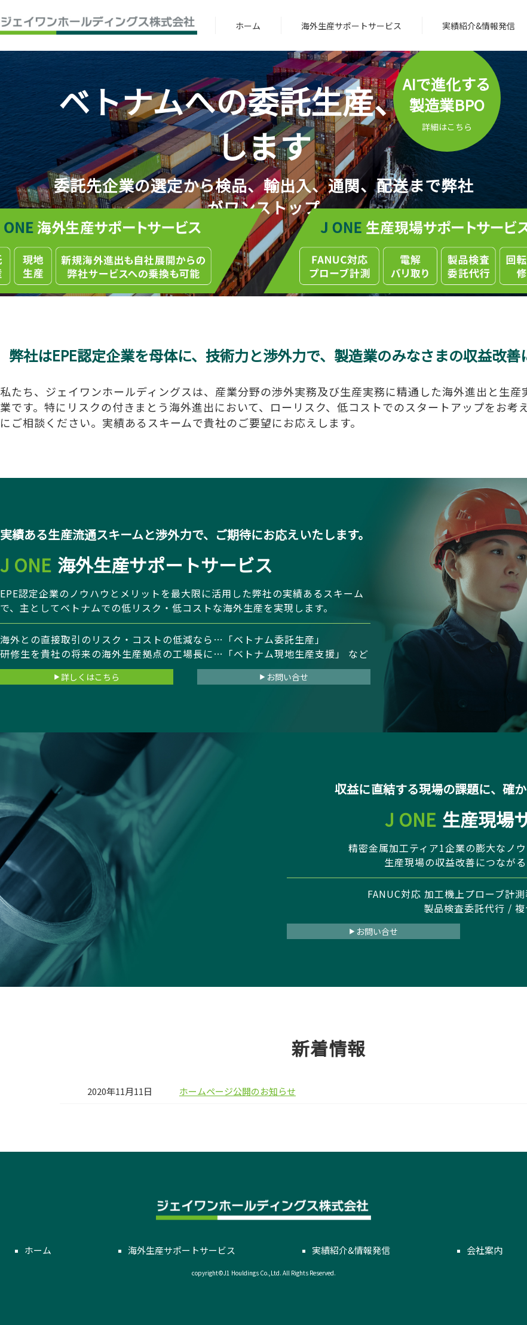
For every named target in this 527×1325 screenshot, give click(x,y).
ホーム (248, 26)
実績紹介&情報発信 (478, 26)
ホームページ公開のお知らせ (237, 1091)
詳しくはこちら (87, 677)
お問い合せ (283, 677)
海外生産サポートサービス (351, 26)
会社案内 (485, 1250)
